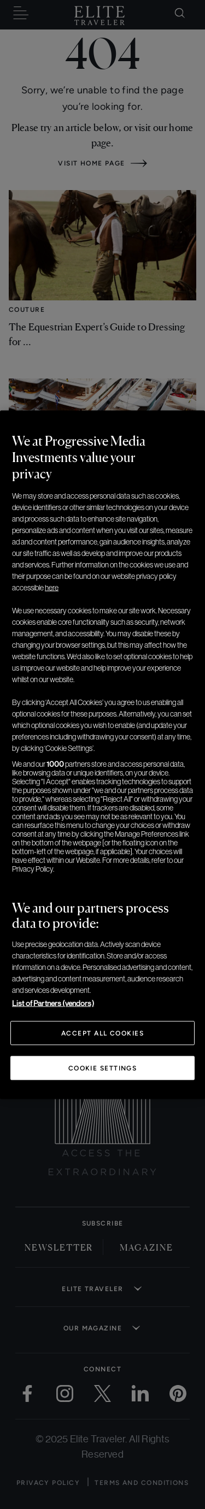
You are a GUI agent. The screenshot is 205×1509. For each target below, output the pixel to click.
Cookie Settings (102, 1068)
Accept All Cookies (102, 1033)
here (51, 587)
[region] (102, 754)
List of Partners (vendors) (53, 1002)
